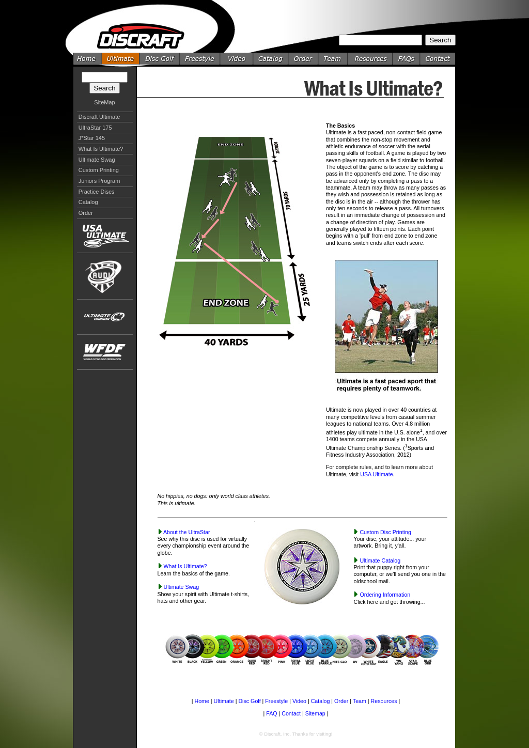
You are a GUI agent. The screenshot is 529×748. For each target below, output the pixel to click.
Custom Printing (99, 170)
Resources (384, 701)
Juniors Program (99, 181)
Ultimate (224, 701)
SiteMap (104, 102)
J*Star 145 (92, 138)
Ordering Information (385, 594)
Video (299, 701)
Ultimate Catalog (380, 560)
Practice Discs (97, 192)
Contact (291, 713)
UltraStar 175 (95, 127)
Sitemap (315, 713)
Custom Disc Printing (385, 532)
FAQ (271, 713)
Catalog (88, 202)
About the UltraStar (186, 532)
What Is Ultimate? (101, 149)
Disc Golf (249, 701)
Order (86, 213)
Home (201, 701)
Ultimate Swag (97, 160)
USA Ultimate (376, 474)
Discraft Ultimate (99, 117)
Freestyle (276, 701)
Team (359, 701)
